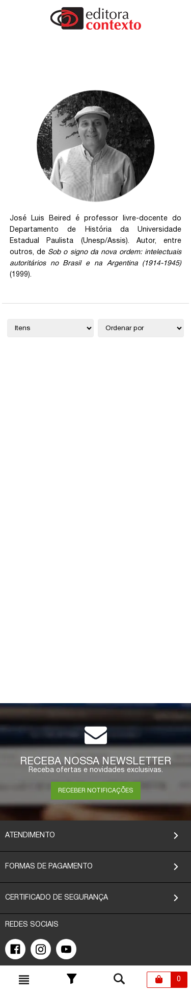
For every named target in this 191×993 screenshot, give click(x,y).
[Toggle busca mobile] (24, 980)
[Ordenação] (141, 328)
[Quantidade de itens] (50, 328)
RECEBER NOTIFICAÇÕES (95, 790)
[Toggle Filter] (72, 979)
